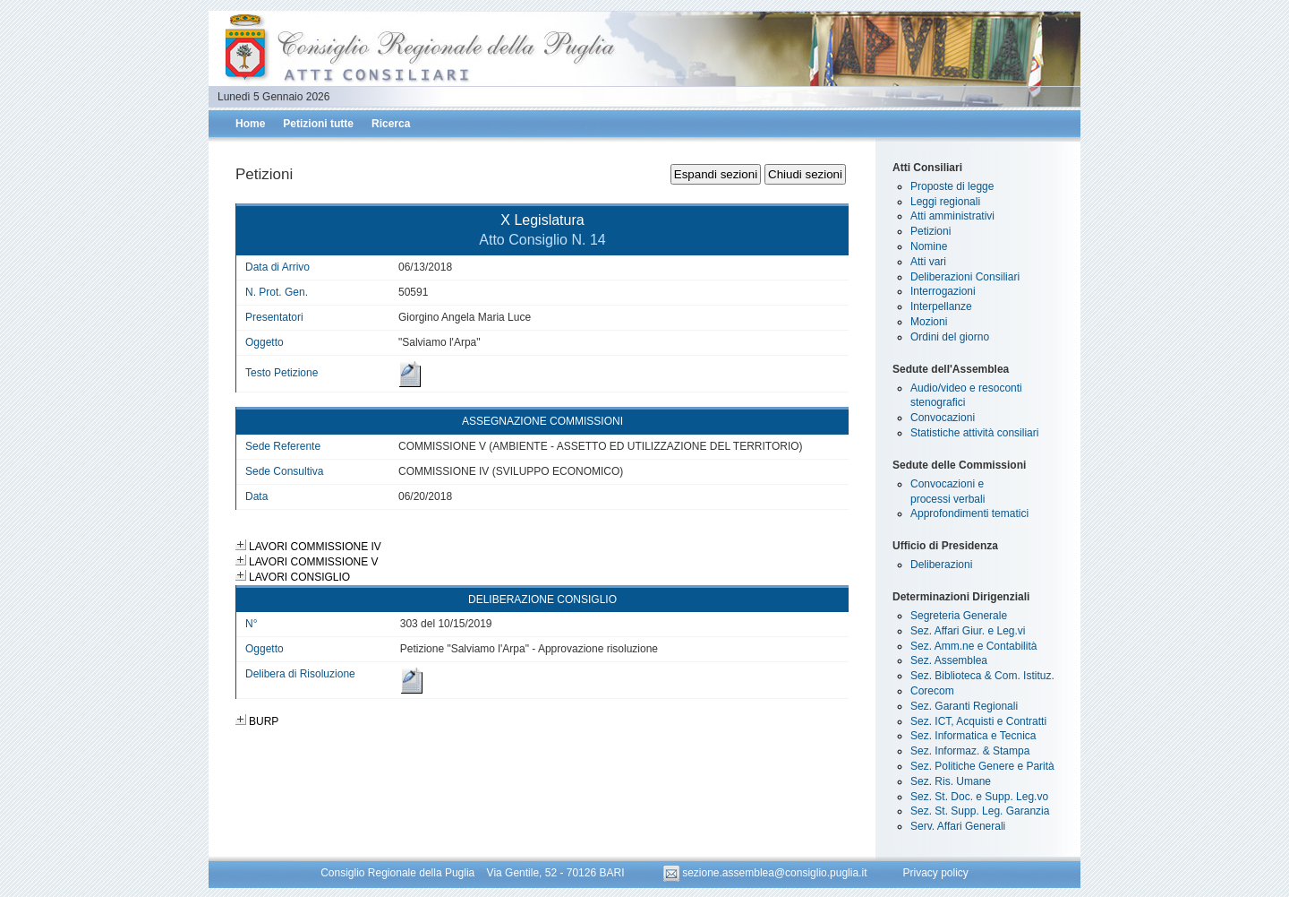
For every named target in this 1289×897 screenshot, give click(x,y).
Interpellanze (941, 306)
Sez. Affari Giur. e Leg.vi (968, 631)
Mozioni (928, 321)
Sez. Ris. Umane (950, 781)
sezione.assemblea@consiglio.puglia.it (766, 873)
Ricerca (390, 123)
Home (250, 123)
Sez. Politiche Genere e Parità (982, 766)
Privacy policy (935, 873)
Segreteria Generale (958, 615)
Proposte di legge (952, 186)
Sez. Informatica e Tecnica (973, 735)
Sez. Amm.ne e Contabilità (973, 646)
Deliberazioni (941, 564)
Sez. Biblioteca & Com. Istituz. (982, 675)
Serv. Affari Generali (957, 826)
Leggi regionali (945, 201)
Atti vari (928, 261)
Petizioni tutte (318, 123)
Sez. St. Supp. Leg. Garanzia (979, 811)
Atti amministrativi (952, 216)
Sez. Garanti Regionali (964, 706)
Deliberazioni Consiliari (965, 277)
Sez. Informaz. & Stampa (969, 751)
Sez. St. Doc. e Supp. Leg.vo (979, 796)
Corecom (932, 691)
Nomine (928, 246)
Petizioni (930, 231)
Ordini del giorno (949, 337)
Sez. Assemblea (948, 660)
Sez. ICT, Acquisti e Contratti (978, 721)
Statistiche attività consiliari (974, 433)
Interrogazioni (943, 291)
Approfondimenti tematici (969, 513)
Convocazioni (942, 417)
